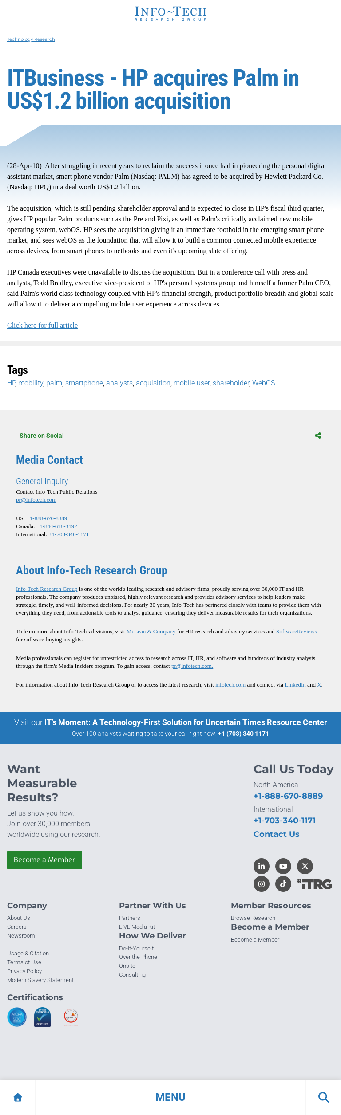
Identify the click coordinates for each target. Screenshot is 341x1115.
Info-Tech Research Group (46, 588)
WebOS (263, 383)
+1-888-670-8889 (46, 518)
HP (11, 383)
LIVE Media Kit (137, 926)
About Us (18, 918)
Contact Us (277, 834)
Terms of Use (24, 962)
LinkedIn (295, 684)
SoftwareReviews (296, 631)
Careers (17, 926)
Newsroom (21, 935)
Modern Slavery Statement (40, 980)
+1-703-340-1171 (68, 534)
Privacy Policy (24, 971)
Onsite (127, 965)
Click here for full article (42, 325)
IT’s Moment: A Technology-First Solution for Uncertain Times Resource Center (185, 722)
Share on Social (170, 435)
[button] (170, 1097)
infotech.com (230, 684)
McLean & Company (151, 631)
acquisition (153, 383)
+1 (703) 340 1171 (243, 733)
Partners (129, 918)
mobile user (192, 383)
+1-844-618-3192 (56, 526)
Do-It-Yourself (136, 948)
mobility (30, 383)
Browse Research (253, 918)
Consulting (132, 974)
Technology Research (31, 39)
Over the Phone (138, 957)
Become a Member (44, 859)
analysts (119, 383)
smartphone (84, 383)
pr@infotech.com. (192, 666)
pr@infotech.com (36, 499)
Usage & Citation (28, 953)
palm (54, 383)
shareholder (231, 383)
